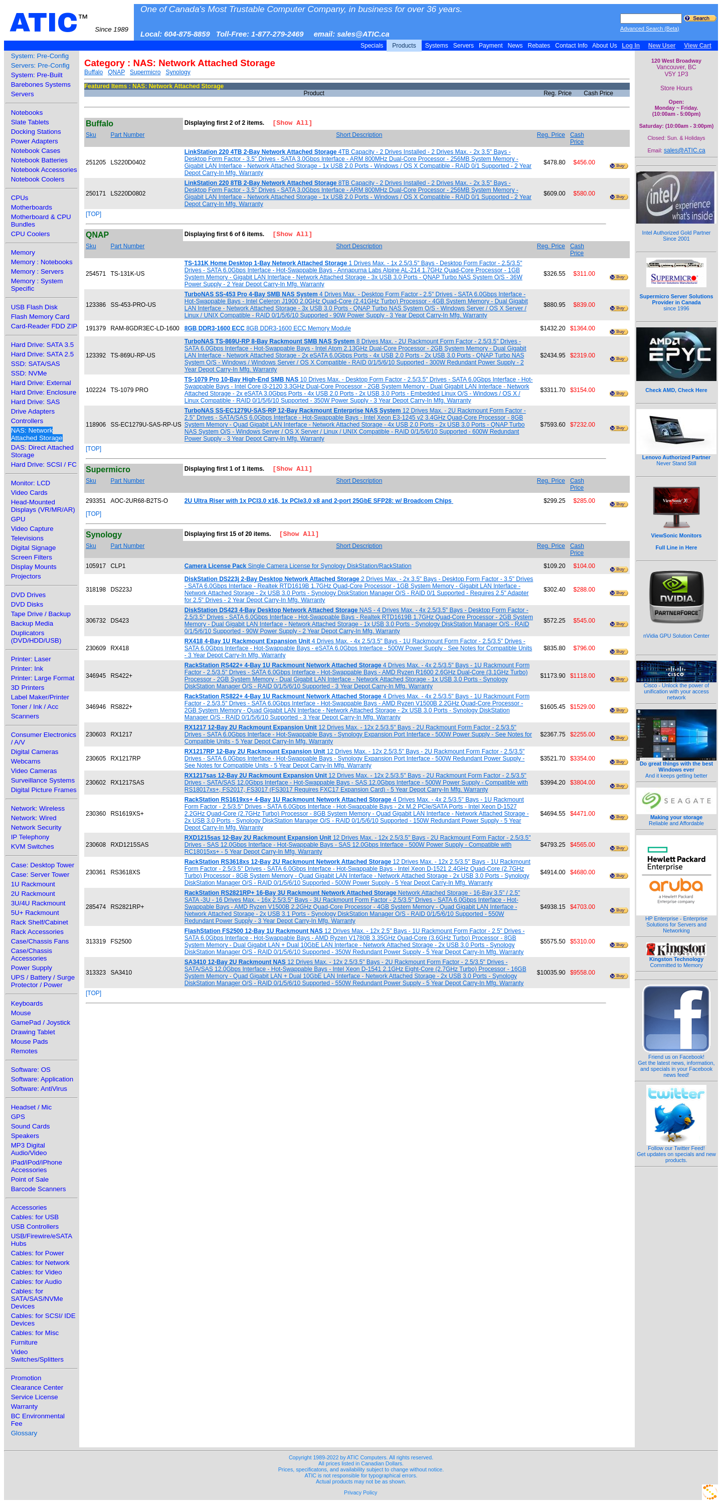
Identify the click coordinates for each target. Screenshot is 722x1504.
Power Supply (31, 968)
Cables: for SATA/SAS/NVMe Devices (37, 1298)
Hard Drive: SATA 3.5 (42, 344)
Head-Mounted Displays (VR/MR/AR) (43, 505)
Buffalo (93, 72)
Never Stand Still (676, 457)
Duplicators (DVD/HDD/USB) (36, 636)
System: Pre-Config (40, 56)
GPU (18, 519)
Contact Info (571, 45)
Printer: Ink (27, 668)
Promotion (26, 1378)
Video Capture (32, 528)
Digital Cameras (35, 752)
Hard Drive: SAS (35, 402)
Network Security (36, 827)
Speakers (25, 1136)
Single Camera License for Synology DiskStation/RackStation (298, 566)
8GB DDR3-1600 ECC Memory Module (268, 328)
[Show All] (288, 123)
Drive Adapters (33, 411)
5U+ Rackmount (35, 912)
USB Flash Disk (34, 307)
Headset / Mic (31, 1107)
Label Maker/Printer (40, 697)
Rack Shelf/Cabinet (39, 922)
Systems (436, 45)
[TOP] (93, 214)
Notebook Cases (36, 150)
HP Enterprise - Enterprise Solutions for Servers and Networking (676, 921)
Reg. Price (551, 134)
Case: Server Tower (40, 874)
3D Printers (28, 687)
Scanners (25, 716)
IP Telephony (30, 837)
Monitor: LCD (31, 483)
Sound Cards (30, 1126)
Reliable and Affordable (676, 817)
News (515, 45)
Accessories (29, 1207)
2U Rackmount (33, 893)
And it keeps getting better (676, 767)
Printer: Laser (31, 659)
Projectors (26, 576)
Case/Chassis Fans (40, 941)
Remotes (24, 1051)
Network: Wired (34, 818)
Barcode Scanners (38, 1189)
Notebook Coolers (38, 179)
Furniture (24, 1342)
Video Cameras (34, 771)
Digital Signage (33, 547)
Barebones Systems (41, 84)
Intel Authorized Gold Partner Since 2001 (676, 230)
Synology (177, 72)
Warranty (24, 1406)
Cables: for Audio (36, 1281)
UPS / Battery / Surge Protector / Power (43, 981)
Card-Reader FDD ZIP (44, 326)
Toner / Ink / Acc (35, 706)
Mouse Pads (29, 1041)
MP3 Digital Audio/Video (29, 1149)
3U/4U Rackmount (38, 903)
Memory (23, 252)
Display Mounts (34, 567)
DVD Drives (28, 595)
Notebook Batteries (39, 160)
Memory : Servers (37, 271)
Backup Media (32, 623)
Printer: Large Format (43, 678)
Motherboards (31, 207)
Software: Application (42, 1079)
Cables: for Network (40, 1262)
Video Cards (29, 492)
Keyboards (27, 1003)
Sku (91, 134)
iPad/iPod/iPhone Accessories (36, 1166)
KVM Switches (32, 846)
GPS (18, 1116)
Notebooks (27, 112)
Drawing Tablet (33, 1032)
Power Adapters (34, 141)
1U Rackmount (33, 884)
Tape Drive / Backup (41, 614)
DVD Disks (27, 604)
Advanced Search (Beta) (649, 29)
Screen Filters (31, 557)
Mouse (21, 1013)
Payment (490, 45)
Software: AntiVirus (39, 1088)
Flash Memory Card (40, 316)
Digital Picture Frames (44, 790)
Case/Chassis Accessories (31, 954)
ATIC (69, 23)
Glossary (24, 1433)
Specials (372, 45)
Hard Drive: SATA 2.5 (42, 354)
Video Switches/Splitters (37, 1355)
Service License (34, 1397)
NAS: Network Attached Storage (37, 434)
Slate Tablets (30, 122)
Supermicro (145, 72)
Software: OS (31, 1069)
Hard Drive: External (41, 383)
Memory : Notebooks (42, 262)
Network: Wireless (38, 808)
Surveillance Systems (43, 780)
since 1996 (676, 296)
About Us (605, 45)
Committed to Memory (676, 959)
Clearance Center (37, 1387)
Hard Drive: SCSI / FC (44, 464)
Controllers (27, 421)
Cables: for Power (37, 1253)
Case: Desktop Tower (42, 865)
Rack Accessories (37, 931)
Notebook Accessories (44, 169)
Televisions (27, 538)
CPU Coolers (30, 234)
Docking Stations (36, 131)
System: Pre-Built (37, 75)
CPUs (20, 198)
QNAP (116, 72)
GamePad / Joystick (41, 1022)
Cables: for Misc (35, 1333)
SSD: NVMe (29, 373)
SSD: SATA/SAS (35, 363)
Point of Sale (30, 1179)
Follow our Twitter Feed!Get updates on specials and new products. (676, 1151)
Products (404, 45)
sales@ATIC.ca (684, 150)
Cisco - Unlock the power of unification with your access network (676, 688)
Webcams (26, 761)
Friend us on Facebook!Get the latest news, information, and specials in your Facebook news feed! (676, 1063)
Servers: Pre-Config (40, 65)
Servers (463, 45)
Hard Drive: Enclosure (43, 392)
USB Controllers (35, 1226)
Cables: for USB (35, 1217)
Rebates (539, 45)
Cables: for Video (36, 1272)
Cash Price (577, 138)
